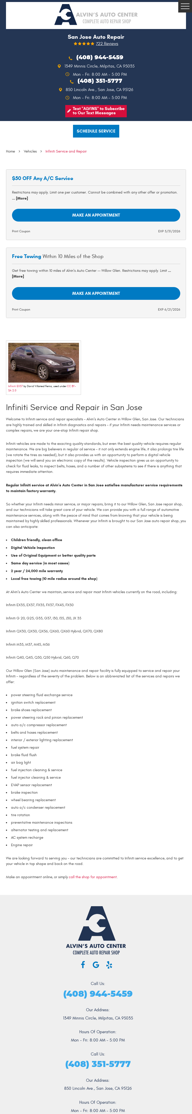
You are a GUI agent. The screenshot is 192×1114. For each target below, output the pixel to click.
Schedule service (96, 131)
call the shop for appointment (93, 877)
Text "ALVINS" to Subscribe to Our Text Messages (99, 111)
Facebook (83, 965)
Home (10, 151)
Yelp (109, 965)
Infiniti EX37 (15, 386)
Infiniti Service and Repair (66, 151)
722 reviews (107, 44)
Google (96, 965)
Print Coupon (21, 231)
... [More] (20, 198)
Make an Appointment (96, 215)
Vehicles (30, 151)
